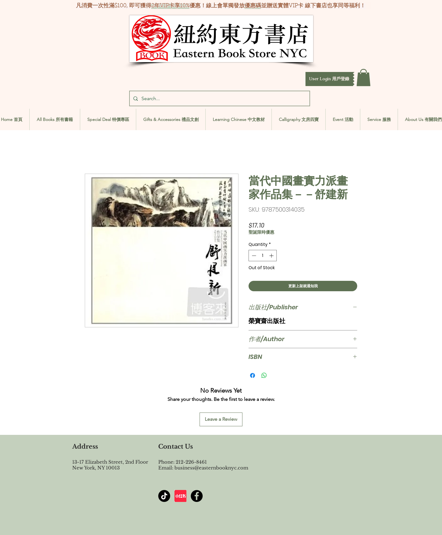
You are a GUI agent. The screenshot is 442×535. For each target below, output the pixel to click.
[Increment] (272, 255)
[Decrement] (253, 255)
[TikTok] (164, 496)
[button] (329, 79)
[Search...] (219, 98)
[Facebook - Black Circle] (197, 496)
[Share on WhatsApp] (264, 375)
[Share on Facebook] (252, 375)
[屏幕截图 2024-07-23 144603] (180, 496)
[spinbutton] (262, 255)
